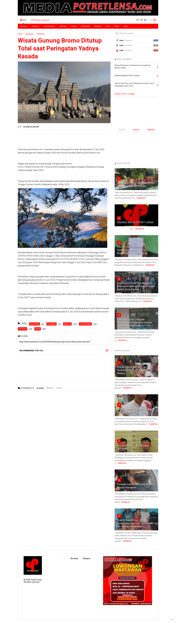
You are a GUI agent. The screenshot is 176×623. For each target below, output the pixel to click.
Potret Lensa (40, 20)
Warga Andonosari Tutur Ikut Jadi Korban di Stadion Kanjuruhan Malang (135, 370)
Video (126, 26)
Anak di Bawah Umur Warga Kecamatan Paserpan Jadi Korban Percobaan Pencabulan (135, 523)
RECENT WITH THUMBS (125, 94)
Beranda (23, 26)
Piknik (116, 26)
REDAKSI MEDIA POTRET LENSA (135, 222)
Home (20, 34)
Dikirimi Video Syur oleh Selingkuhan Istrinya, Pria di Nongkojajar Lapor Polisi (131, 250)
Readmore (141, 198)
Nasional (98, 26)
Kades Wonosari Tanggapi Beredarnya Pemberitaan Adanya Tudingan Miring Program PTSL (134, 322)
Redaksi (86, 558)
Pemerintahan (49, 26)
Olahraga (63, 26)
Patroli (74, 26)
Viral (107, 26)
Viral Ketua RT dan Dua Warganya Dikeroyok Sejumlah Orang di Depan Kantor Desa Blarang (136, 286)
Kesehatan (85, 26)
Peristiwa (35, 26)
